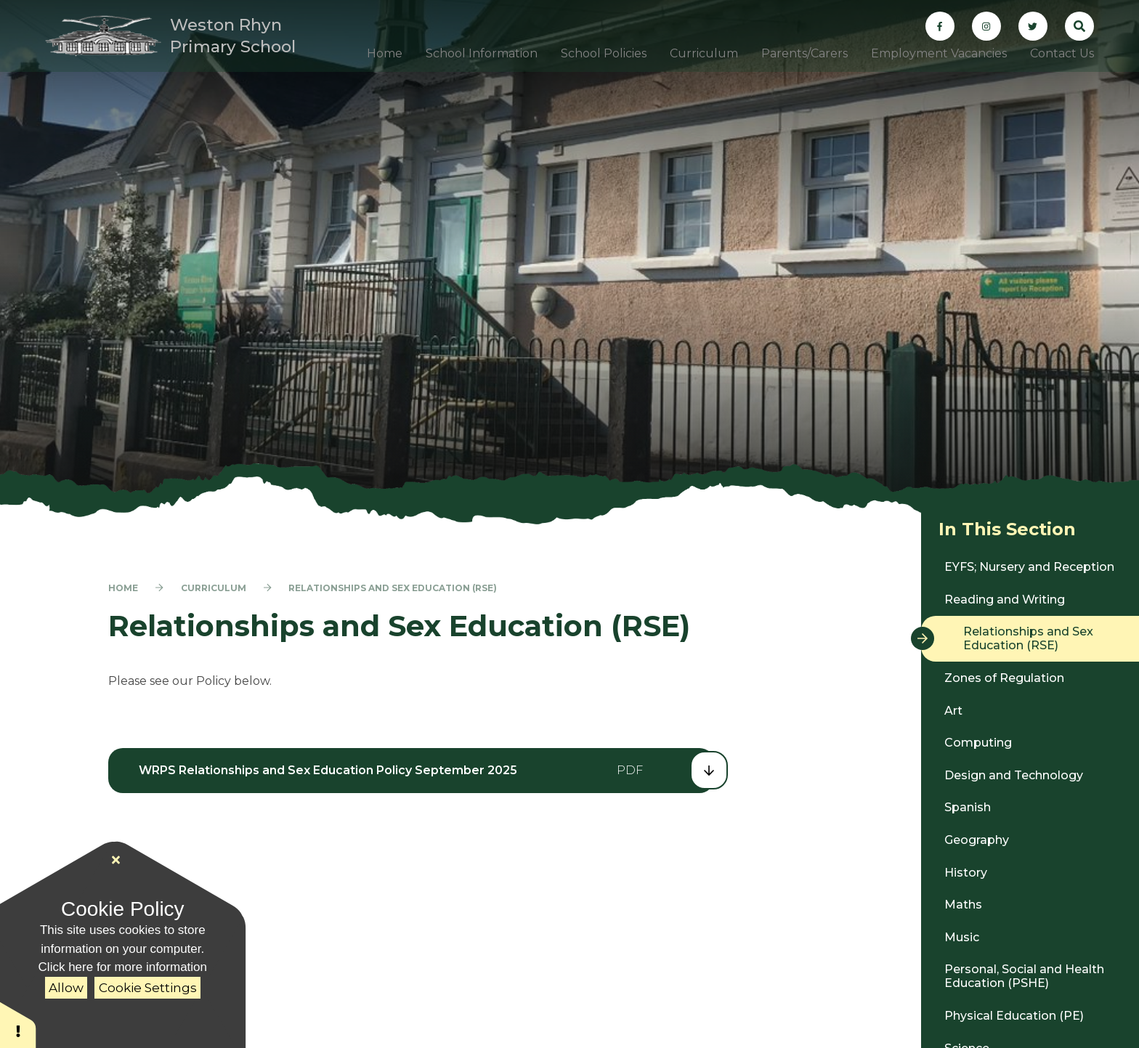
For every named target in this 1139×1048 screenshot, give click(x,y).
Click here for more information (122, 967)
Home (123, 587)
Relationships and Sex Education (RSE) (392, 587)
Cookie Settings (148, 987)
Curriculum (213, 587)
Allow (66, 987)
